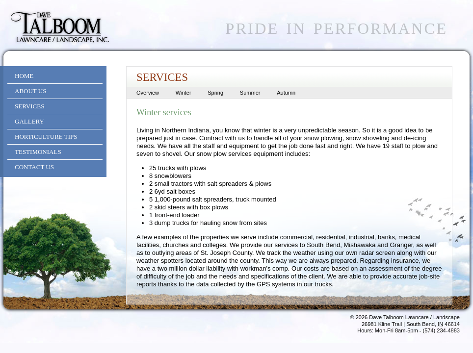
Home (24, 75)
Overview (147, 93)
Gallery (29, 121)
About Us (30, 91)
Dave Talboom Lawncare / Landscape (414, 317)
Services (29, 106)
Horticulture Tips (46, 136)
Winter (183, 93)
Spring (215, 93)
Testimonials (38, 151)
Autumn (286, 93)
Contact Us (34, 167)
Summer (250, 93)
